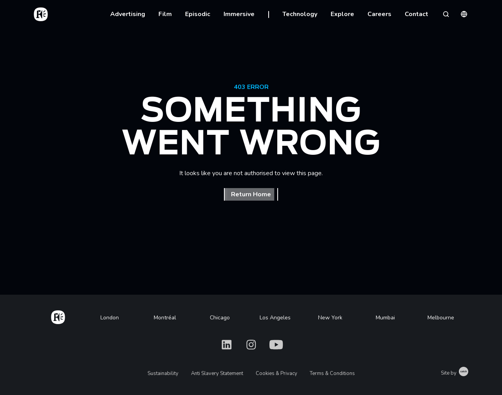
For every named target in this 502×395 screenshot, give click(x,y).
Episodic (197, 14)
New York (330, 317)
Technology (299, 14)
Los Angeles (275, 317)
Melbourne (440, 317)
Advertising (127, 14)
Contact (416, 14)
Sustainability (162, 373)
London (109, 317)
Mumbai (385, 317)
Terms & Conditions (332, 373)
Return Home (251, 194)
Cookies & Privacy (276, 373)
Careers (379, 14)
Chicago (220, 317)
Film (165, 14)
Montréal (165, 317)
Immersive (239, 14)
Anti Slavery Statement (217, 373)
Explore (342, 14)
